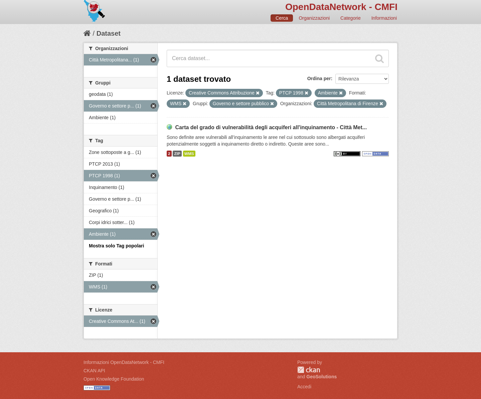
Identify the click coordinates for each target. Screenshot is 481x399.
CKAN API (94, 370)
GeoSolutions (321, 376)
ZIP (177, 153)
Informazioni (384, 18)
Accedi (304, 386)
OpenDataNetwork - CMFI (341, 7)
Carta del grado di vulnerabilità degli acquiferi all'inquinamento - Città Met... (271, 127)
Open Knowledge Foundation (114, 379)
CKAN (308, 369)
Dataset (109, 33)
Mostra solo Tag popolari (116, 245)
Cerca (282, 18)
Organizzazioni (314, 18)
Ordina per (319, 78)
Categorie (350, 18)
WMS (189, 153)
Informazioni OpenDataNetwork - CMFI (124, 362)
